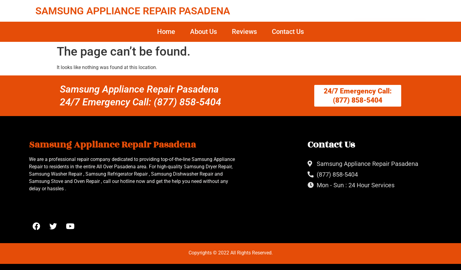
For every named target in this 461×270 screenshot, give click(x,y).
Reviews (244, 31)
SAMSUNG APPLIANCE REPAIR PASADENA (132, 11)
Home (166, 31)
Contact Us (288, 31)
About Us (203, 31)
